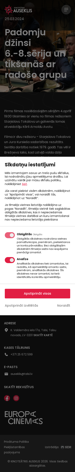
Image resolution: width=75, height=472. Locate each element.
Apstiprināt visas (37, 293)
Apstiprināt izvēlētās (21, 305)
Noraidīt (63, 305)
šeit (24, 184)
